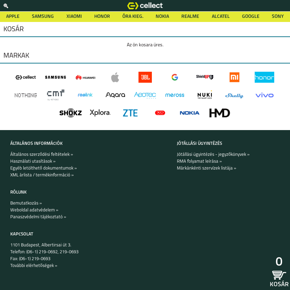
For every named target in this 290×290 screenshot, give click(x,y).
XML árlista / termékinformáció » (42, 175)
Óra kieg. (132, 16)
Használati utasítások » (33, 161)
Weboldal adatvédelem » (34, 210)
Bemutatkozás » (26, 203)
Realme (190, 16)
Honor (102, 16)
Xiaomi (74, 16)
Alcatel (221, 16)
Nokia (162, 16)
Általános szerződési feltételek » (41, 154)
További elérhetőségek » (33, 266)
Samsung (43, 16)
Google (250, 16)
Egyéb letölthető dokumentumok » (43, 168)
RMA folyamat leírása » (199, 161)
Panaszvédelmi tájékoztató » (38, 217)
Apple (13, 16)
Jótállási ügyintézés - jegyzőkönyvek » (213, 154)
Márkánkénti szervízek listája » (206, 168)
